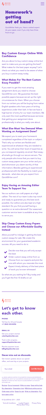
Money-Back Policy (23, 405)
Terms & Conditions (9, 403)
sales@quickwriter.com (10, 336)
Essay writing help (36, 385)
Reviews (4, 385)
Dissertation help (18, 388)
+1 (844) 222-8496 (9, 324)
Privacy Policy (36, 403)
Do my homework (14, 385)
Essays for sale (19, 391)
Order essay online (8, 391)
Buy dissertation (7, 388)
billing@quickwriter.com (10, 349)
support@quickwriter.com (11, 342)
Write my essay (25, 385)
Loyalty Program (24, 403)
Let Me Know (36, 369)
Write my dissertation (32, 391)
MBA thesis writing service (33, 388)
